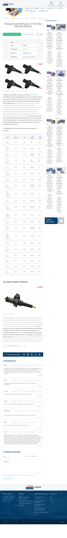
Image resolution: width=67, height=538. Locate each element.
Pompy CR (36, 528)
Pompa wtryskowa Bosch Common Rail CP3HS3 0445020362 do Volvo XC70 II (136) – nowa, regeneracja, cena (49, 100)
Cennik (44, 9)
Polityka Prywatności (8, 513)
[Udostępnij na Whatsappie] (35, 368)
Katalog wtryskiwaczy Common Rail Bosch (24, 511)
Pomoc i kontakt (51, 4)
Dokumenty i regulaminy (9, 510)
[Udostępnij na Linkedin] (31, 368)
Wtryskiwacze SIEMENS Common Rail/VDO (40, 522)
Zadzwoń (12, 48)
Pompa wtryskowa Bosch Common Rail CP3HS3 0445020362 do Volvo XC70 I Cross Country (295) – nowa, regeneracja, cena (49, 150)
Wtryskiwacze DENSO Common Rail (39, 519)
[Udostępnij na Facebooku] (24, 368)
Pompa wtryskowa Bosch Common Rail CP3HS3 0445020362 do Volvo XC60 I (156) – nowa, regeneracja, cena (49, 197)
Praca (36, 9)
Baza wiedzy (22, 519)
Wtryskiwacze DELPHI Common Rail (39, 515)
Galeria (28, 9)
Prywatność (29, 488)
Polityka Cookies (7, 515)
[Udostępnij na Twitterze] (28, 368)
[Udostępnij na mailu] (39, 368)
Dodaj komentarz (8, 492)
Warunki (35, 488)
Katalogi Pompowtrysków (25, 517)
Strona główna (17, 9)
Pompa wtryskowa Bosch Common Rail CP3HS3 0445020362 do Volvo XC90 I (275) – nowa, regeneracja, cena (49, 54)
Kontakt (53, 9)
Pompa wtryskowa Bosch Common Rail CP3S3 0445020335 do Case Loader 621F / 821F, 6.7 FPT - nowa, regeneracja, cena (59, 199)
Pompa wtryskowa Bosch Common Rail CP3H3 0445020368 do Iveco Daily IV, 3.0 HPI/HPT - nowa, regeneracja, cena (59, 55)
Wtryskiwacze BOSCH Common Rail (39, 511)
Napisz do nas (42, 48)
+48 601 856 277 (60, 4)
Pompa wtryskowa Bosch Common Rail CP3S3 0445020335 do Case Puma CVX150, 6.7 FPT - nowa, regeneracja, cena (59, 101)
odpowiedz (39, 389)
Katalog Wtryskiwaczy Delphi (26, 514)
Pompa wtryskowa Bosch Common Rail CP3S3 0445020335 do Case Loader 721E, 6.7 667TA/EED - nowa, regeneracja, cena (59, 149)
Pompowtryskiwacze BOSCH (41, 526)
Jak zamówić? (28, 48)
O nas (51, 510)
